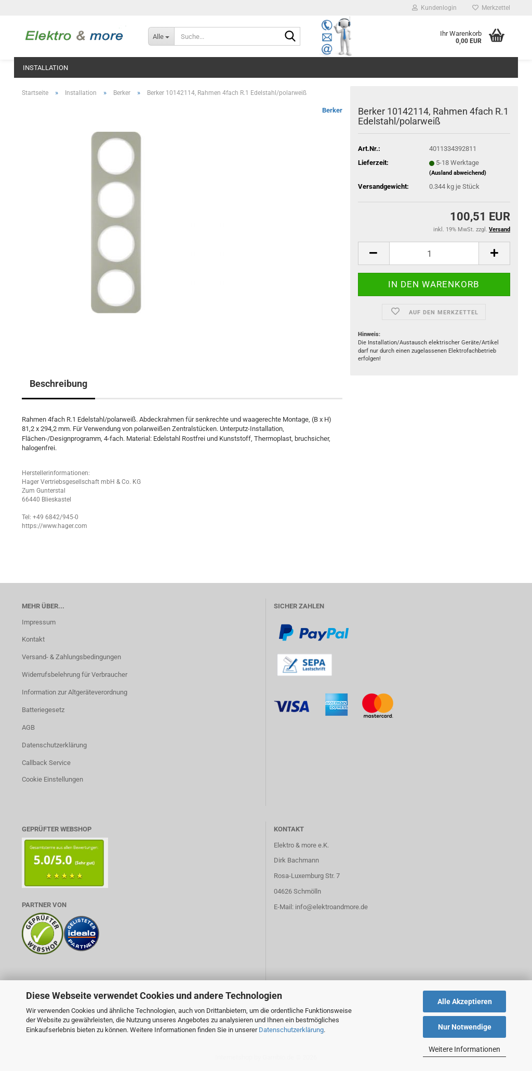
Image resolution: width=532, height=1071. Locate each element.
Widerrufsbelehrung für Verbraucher (74, 674)
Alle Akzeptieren (464, 1001)
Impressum (39, 622)
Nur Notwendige (464, 1027)
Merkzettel (491, 7)
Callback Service (46, 763)
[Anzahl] (434, 253)
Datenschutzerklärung (291, 1030)
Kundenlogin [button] (434, 7)
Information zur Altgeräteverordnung (74, 692)
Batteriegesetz (43, 710)
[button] (373, 253)
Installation (45, 68)
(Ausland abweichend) (457, 173)
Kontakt (33, 639)
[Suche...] (161, 36)
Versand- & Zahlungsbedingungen (71, 657)
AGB (28, 727)
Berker (332, 110)
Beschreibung (58, 383)
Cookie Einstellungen (52, 779)
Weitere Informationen (464, 1049)
